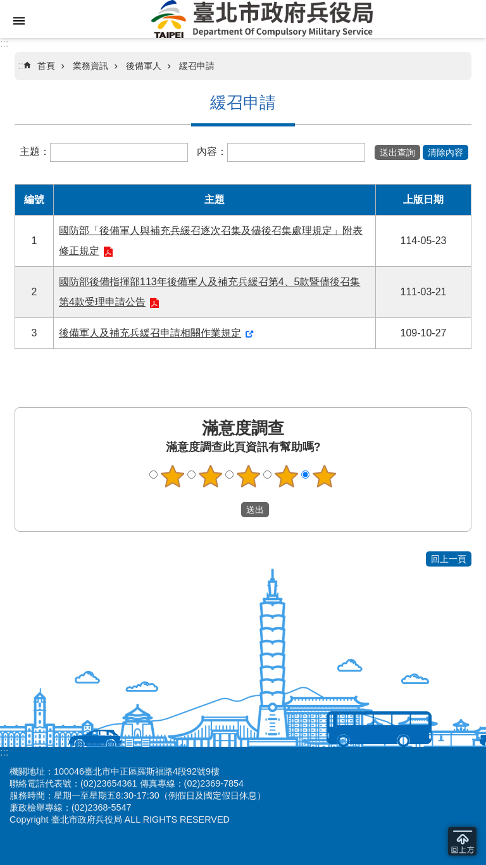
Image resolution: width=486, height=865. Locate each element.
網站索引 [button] (19, 21)
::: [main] (22, 65)
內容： (212, 151)
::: (4, 43)
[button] (397, 152)
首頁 (46, 66)
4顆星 (287, 476)
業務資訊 (90, 66)
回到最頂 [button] (462, 841)
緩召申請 (197, 66)
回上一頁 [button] (448, 559)
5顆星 (325, 476)
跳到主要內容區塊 (6, 6)
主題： (35, 151)
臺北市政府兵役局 (262, 19)
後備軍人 (143, 66)
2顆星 (211, 476)
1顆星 (173, 476)
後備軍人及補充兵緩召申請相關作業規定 (150, 333)
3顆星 (249, 476)
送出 (229, 510)
